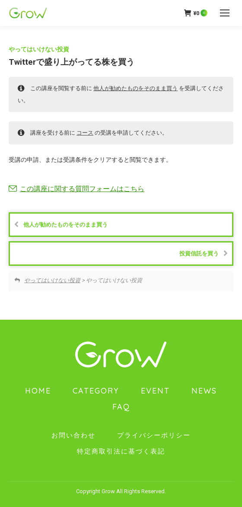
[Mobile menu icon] (224, 13)
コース (84, 132)
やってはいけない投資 (39, 49)
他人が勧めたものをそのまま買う (135, 88)
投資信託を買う (203, 253)
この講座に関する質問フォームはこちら (82, 189)
